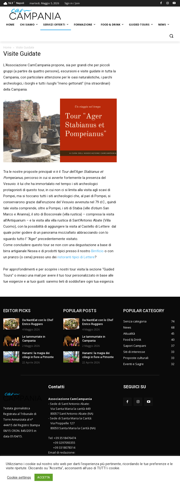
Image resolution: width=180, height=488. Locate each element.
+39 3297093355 (64, 442)
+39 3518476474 (65, 438)
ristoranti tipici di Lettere (76, 257)
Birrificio (97, 251)
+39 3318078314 (64, 447)
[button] (171, 35)
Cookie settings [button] (19, 477)
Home (7, 47)
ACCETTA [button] (43, 477)
